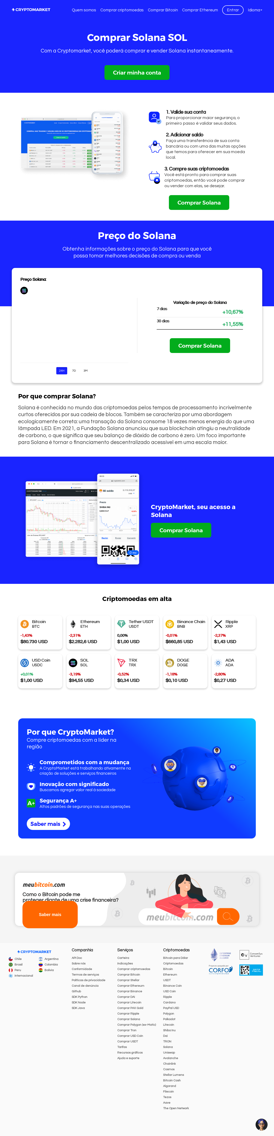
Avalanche (170, 1058)
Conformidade (82, 969)
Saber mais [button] (50, 914)
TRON (167, 1041)
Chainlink (169, 1063)
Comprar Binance (129, 991)
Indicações (125, 963)
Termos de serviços (85, 974)
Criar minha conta (137, 72)
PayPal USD (171, 1008)
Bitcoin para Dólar (175, 958)
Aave (166, 1102)
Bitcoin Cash (172, 1080)
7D (74, 370)
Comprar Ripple (128, 1013)
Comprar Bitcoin (163, 10)
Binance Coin (172, 985)
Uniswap (169, 1052)
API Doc (77, 958)
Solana (168, 1047)
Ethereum (170, 974)
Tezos (167, 1097)
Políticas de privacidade (88, 980)
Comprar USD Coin (130, 1035)
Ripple (167, 996)
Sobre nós (78, 963)
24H (61, 370)
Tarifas (122, 1047)
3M (85, 370)
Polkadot (169, 1019)
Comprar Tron (126, 1030)
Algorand (169, 1086)
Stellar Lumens (173, 1074)
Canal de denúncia (85, 985)
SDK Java (78, 1008)
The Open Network (176, 1108)
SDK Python (79, 996)
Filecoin (168, 1091)
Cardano (169, 1002)
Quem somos (84, 10)
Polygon (168, 1013)
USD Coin (169, 991)
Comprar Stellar (128, 980)
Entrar (233, 10)
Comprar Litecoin (129, 1002)
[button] (255, 10)
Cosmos (168, 1069)
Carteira (123, 958)
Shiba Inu (169, 1030)
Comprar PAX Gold (130, 1008)
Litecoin (168, 1024)
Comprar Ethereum (200, 10)
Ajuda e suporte (128, 1058)
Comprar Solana (199, 202)
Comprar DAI (126, 996)
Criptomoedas (173, 963)
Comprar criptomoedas (122, 10)
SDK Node (79, 1002)
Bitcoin (168, 969)
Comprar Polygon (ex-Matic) (136, 1024)
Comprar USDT (127, 1041)
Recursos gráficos (130, 1052)
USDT (167, 980)
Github (76, 991)
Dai (165, 1035)
